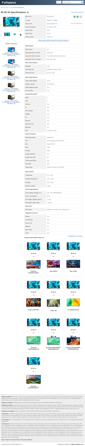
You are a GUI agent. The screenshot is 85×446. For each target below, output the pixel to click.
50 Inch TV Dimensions (59, 434)
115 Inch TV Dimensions (76, 427)
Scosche (61, 396)
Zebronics (9, 398)
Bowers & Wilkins (6, 400)
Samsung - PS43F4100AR (11, 64)
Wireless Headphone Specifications (51, 411)
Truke (69, 406)
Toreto (58, 398)
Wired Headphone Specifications (34, 411)
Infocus (59, 413)
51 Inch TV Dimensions (59, 432)
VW (48, 417)
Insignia (80, 415)
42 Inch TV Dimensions (71, 430)
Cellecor (36, 398)
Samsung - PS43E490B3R (11, 88)
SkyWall (24, 417)
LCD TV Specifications (26, 419)
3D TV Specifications (37, 419)
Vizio (43, 396)
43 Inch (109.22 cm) (52, 23)
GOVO (12, 400)
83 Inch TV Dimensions (40, 427)
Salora (63, 413)
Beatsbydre (78, 398)
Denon (54, 405)
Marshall (31, 396)
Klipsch (80, 405)
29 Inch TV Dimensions (36, 432)
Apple (73, 398)
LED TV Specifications (15, 419)
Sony (27, 396)
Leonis (68, 417)
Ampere (47, 396)
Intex (43, 413)
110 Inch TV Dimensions (71, 435)
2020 (55, 20)
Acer (10, 417)
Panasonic (49, 406)
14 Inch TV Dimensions (48, 434)
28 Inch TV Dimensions (24, 434)
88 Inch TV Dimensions (24, 435)
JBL (74, 396)
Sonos (20, 396)
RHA (66, 406)
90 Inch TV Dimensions (13, 437)
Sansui (50, 413)
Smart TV (7, 7)
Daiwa (59, 415)
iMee (35, 417)
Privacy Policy (15, 439)
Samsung (37, 400)
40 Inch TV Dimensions (62, 423)
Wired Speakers (33, 402)
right (20, 35)
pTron (22, 400)
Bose (71, 396)
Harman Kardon (42, 406)
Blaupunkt (4, 398)
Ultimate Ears (15, 396)
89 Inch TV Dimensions (43, 428)
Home (2, 7)
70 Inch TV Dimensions (27, 423)
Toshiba (27, 413)
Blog (3, 439)
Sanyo (52, 415)
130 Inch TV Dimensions (63, 427)
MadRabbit (53, 398)
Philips (64, 398)
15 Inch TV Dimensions (48, 432)
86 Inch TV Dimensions (64, 425)
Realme (11, 406)
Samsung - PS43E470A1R (11, 101)
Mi (11, 7)
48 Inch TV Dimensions (71, 434)
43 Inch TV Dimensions (76, 23)
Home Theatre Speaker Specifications (46, 402)
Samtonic (52, 417)
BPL (31, 413)
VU (24, 413)
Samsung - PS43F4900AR (11, 53)
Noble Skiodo (72, 413)
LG (19, 400)
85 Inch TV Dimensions (17, 425)
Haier (40, 413)
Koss (3, 406)
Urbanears (75, 405)
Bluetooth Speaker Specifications (20, 402)
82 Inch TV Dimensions (75, 425)
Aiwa (33, 398)
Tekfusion (59, 405)
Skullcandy (26, 400)
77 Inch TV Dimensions (52, 425)
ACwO (15, 400)
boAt (49, 398)
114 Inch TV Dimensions (67, 428)
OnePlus (7, 406)
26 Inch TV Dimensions (13, 434)
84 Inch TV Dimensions (36, 435)
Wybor (63, 415)
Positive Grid (55, 396)
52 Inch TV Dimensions (17, 427)
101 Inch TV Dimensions (54, 428)
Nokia (29, 406)
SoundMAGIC (40, 405)
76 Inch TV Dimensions (31, 428)
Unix (33, 400)
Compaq (21, 398)
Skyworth (67, 415)
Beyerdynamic (69, 405)
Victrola (80, 396)
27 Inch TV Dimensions (13, 430)
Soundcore (66, 396)
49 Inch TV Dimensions (13, 435)
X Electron (43, 417)
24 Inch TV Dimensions (48, 430)
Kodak (38, 415)
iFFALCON (43, 415)
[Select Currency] (58, 2)
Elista (24, 398)
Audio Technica (16, 405)
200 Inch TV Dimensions (15, 423)
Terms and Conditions (26, 439)
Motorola (17, 415)
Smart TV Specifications (48, 419)
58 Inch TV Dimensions (52, 427)
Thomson (12, 415)
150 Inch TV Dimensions (19, 428)
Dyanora (29, 398)
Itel (71, 415)
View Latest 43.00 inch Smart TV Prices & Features (53, 40)
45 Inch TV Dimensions (59, 435)
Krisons (41, 398)
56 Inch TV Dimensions (28, 427)
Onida (67, 413)
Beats (63, 405)
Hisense (69, 398)
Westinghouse (5, 417)
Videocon (54, 413)
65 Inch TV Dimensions (38, 423)
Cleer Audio (80, 406)
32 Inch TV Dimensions (73, 423)
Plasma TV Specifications (60, 419)
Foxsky (45, 398)
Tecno (18, 406)
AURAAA (14, 417)
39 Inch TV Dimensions (36, 434)
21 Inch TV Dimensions (24, 432)
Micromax (35, 413)
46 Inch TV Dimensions (59, 430)
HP (25, 408)
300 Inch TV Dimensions (7, 428)
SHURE (75, 406)
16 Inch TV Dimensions (28, 425)
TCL (61, 398)
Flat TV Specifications (72, 419)
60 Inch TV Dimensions (50, 423)
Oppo (25, 406)
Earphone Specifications (20, 411)
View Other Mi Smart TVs (77, 12)
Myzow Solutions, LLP (78, 444)
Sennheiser (15, 398)
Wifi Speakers (59, 402)
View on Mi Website (75, 236)
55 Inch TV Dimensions (13, 432)
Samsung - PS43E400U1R (11, 76)
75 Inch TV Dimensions (24, 430)
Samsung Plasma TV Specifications (11, 54)
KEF (50, 396)
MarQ (22, 406)
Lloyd (46, 413)
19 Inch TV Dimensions (48, 435)
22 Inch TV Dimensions (36, 430)
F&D (77, 396)
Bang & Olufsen (37, 396)
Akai (76, 417)
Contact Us (8, 439)
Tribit (24, 396)
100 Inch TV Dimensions (40, 425)
